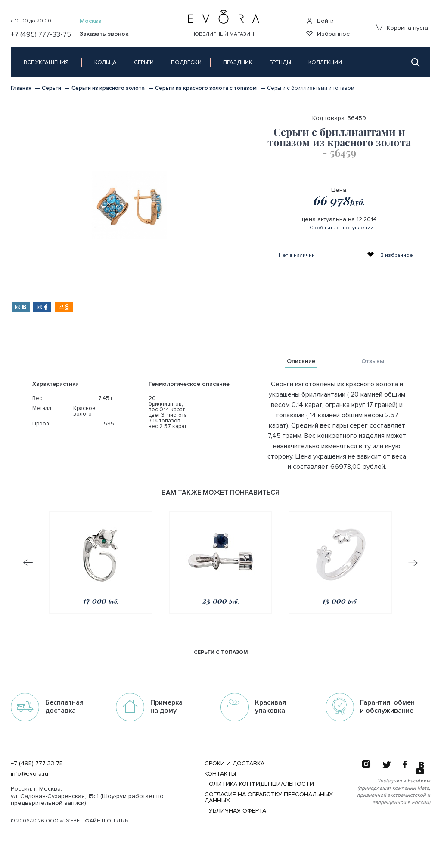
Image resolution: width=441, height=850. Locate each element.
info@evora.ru (29, 773)
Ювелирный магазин (224, 34)
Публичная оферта (235, 810)
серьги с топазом (221, 652)
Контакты (220, 773)
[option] (129, 204)
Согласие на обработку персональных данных (269, 797)
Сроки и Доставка (234, 763)
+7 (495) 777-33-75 (37, 763)
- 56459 (339, 152)
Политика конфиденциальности (259, 784)
